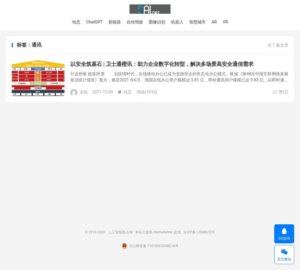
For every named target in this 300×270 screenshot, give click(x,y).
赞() (280, 92)
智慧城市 (197, 22)
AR (214, 22)
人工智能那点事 (150, 9)
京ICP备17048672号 (199, 232)
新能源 (114, 22)
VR (225, 22)
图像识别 (157, 22)
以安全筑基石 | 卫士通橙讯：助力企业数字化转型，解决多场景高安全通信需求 (161, 64)
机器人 (177, 22)
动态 (76, 22)
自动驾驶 (135, 22)
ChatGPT (94, 22)
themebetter (163, 232)
